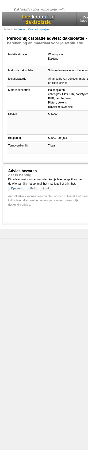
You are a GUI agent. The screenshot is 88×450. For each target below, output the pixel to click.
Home (22, 29)
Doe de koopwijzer (39, 29)
